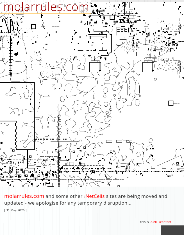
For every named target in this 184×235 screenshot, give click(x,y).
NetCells (95, 196)
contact (165, 222)
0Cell (152, 222)
